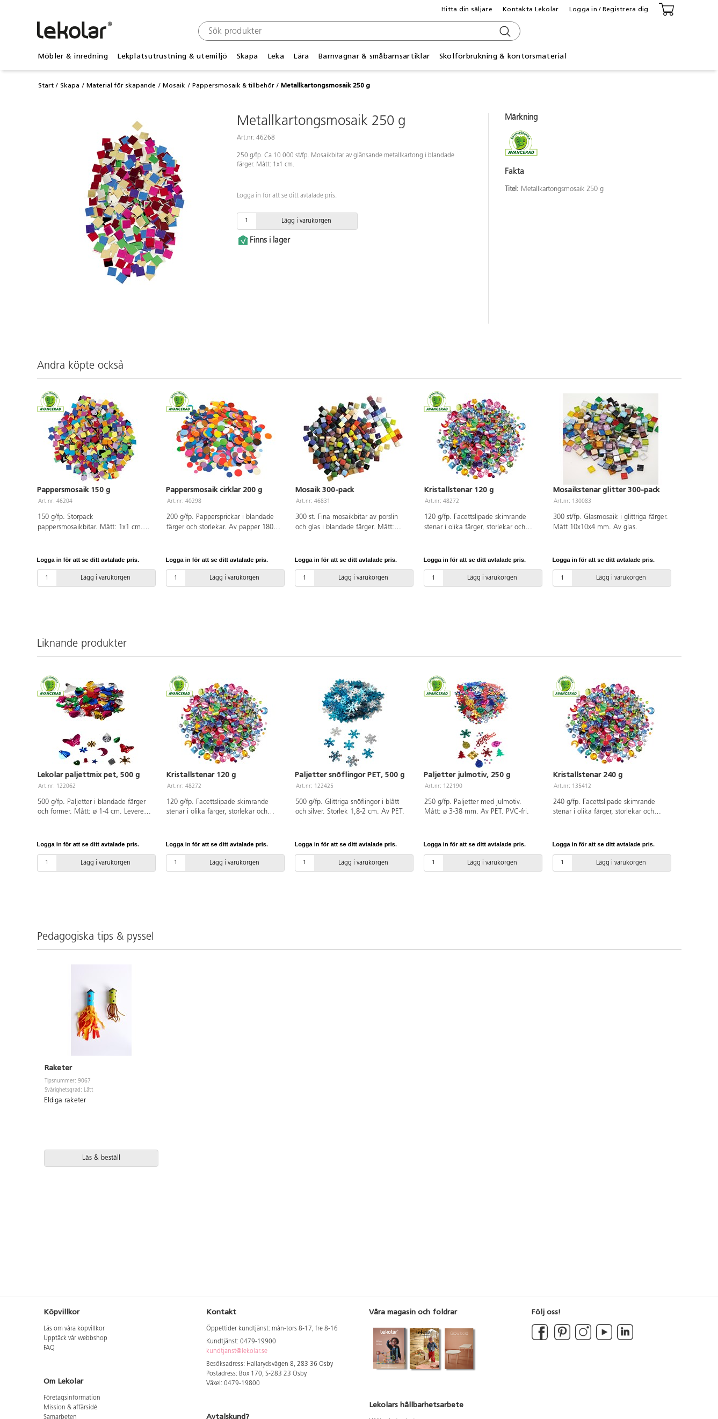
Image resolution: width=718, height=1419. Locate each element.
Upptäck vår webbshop (75, 1338)
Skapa (247, 56)
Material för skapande (121, 85)
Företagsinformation (71, 1398)
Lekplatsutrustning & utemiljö (172, 56)
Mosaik (174, 85)
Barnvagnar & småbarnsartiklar (374, 56)
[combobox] (358, 31)
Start (46, 85)
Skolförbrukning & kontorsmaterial (503, 56)
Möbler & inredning (73, 56)
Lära (301, 56)
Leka (275, 56)
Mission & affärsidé (70, 1408)
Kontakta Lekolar (531, 9)
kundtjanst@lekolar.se (236, 1351)
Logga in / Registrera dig (609, 9)
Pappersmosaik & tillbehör (233, 85)
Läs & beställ (101, 1157)
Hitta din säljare (466, 9)
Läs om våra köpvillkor (74, 1329)
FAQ (49, 1348)
